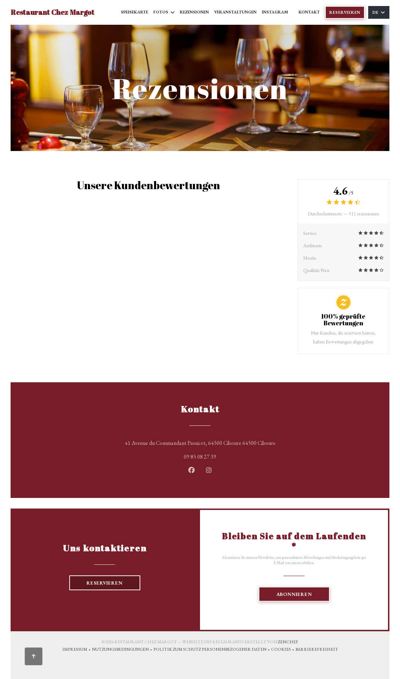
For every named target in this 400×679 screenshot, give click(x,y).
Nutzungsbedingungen (122, 650)
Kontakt (309, 12)
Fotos (164, 12)
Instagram (275, 11)
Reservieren (344, 12)
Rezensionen (194, 12)
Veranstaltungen (235, 12)
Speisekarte (134, 12)
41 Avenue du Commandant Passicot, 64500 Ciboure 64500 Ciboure (230, 442)
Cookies (283, 650)
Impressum (77, 650)
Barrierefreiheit (316, 650)
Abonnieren (294, 594)
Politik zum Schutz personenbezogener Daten (212, 650)
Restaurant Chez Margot (52, 12)
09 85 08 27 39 (200, 456)
